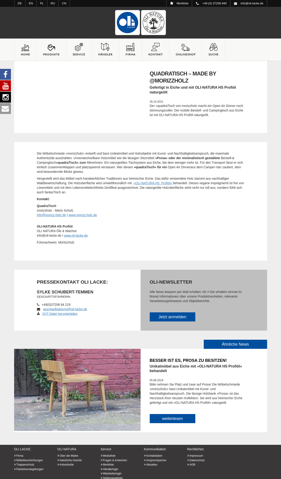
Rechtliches (195, 449)
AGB (192, 464)
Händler (105, 54)
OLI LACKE (22, 449)
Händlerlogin (110, 469)
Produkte (51, 54)
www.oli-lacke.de (76, 235)
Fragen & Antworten (115, 460)
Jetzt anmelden (172, 317)
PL (42, 3)
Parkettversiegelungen (30, 469)
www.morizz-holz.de (83, 215)
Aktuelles (151, 464)
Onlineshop (186, 54)
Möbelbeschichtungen (29, 460)
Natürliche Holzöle (71, 460)
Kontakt (155, 54)
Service (79, 54)
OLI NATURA (66, 449)
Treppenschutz (25, 464)
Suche (214, 54)
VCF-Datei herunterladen (57, 314)
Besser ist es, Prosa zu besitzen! (188, 360)
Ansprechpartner (156, 460)
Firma (130, 54)
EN (31, 3)
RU (53, 3)
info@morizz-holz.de (51, 215)
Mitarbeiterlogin (112, 473)
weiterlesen (172, 418)
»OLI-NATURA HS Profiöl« (153, 183)
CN (64, 3)
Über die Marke (69, 455)
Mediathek (109, 455)
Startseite (140, 23)
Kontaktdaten (154, 455)
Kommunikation (155, 449)
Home (25, 54)
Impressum (196, 455)
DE (20, 3)
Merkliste (108, 464)
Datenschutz (197, 460)
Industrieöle (67, 464)
